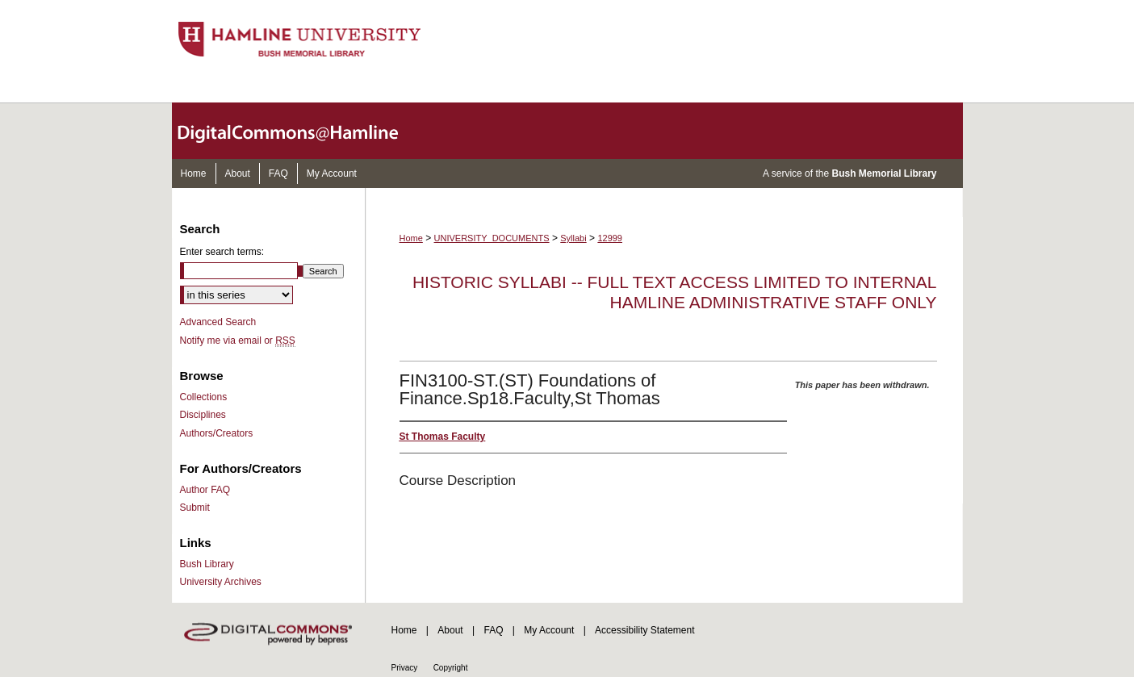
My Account (549, 630)
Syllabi (573, 238)
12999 (609, 238)
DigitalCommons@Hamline (301, 130)
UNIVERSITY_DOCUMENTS (492, 238)
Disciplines (203, 414)
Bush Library (207, 564)
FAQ (493, 630)
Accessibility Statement (644, 630)
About (449, 630)
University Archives (221, 581)
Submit (195, 507)
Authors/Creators (216, 433)
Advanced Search (218, 322)
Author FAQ (205, 489)
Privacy (404, 667)
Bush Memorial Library (883, 173)
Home (411, 238)
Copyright (450, 667)
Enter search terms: (222, 251)
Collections (204, 397)
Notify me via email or (237, 340)
